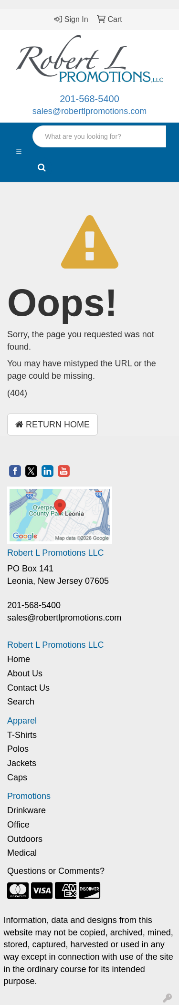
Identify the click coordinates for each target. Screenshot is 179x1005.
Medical (22, 853)
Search (20, 701)
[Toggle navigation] (19, 152)
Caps (17, 777)
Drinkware (26, 810)
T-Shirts (22, 735)
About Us (24, 673)
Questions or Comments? (56, 871)
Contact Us (28, 688)
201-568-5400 (89, 98)
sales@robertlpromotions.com (89, 111)
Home (18, 659)
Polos (18, 749)
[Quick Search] (99, 136)
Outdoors (24, 839)
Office (18, 824)
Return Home (52, 424)
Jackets (21, 763)
